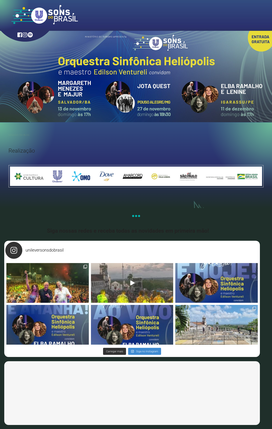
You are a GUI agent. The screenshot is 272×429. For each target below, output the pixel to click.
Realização (21, 150)
